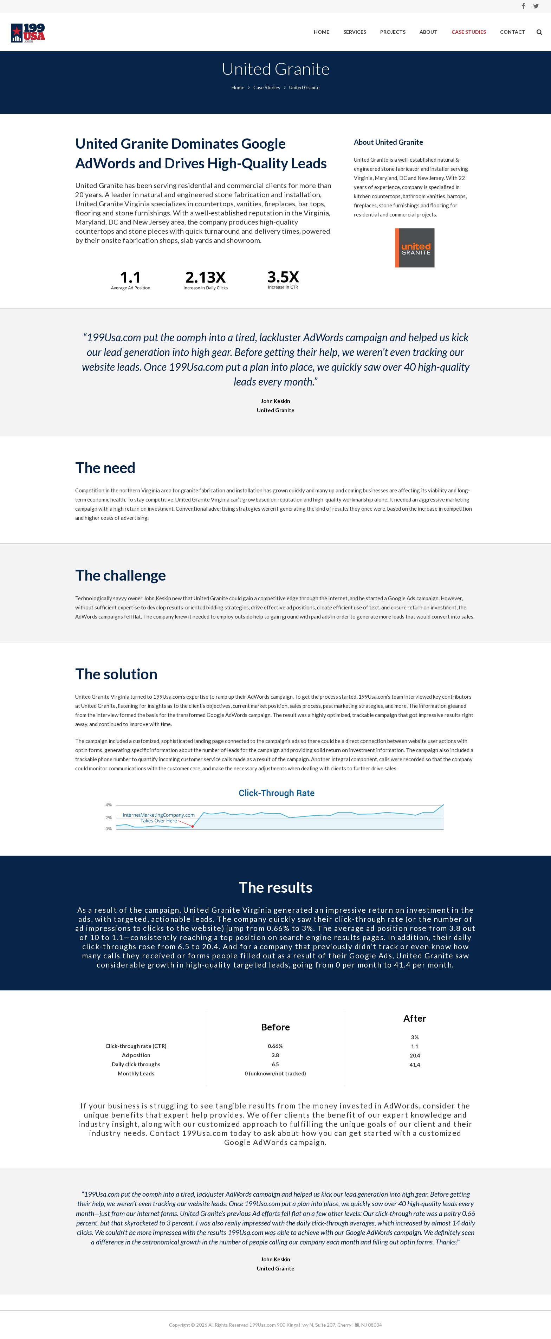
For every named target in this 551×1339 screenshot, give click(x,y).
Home (238, 103)
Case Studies (266, 103)
